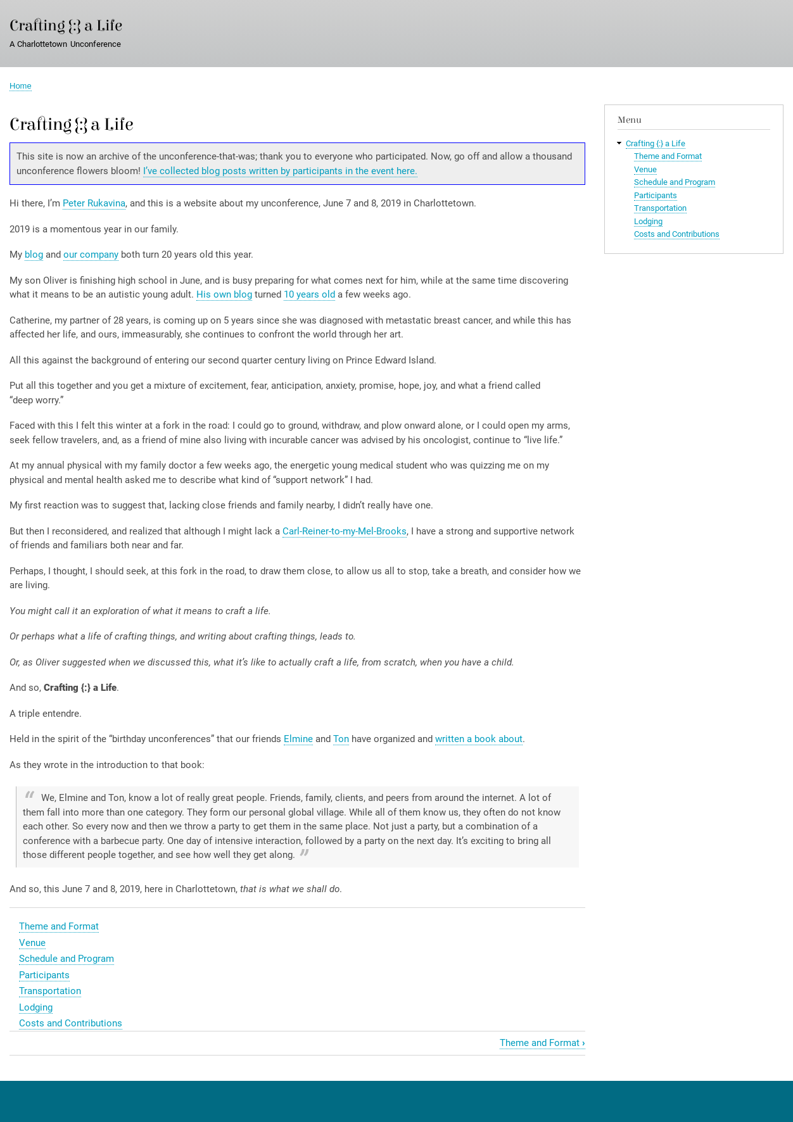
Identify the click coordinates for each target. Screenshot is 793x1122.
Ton (341, 739)
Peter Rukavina (94, 203)
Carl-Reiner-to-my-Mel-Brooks (344, 531)
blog (34, 254)
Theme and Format (59, 926)
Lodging (36, 1007)
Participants (44, 975)
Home (21, 86)
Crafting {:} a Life (66, 25)
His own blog (224, 294)
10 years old (309, 294)
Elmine (298, 739)
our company (90, 254)
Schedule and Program (66, 958)
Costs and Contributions (70, 1023)
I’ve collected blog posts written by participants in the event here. (280, 171)
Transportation (50, 991)
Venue (32, 943)
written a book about (479, 739)
